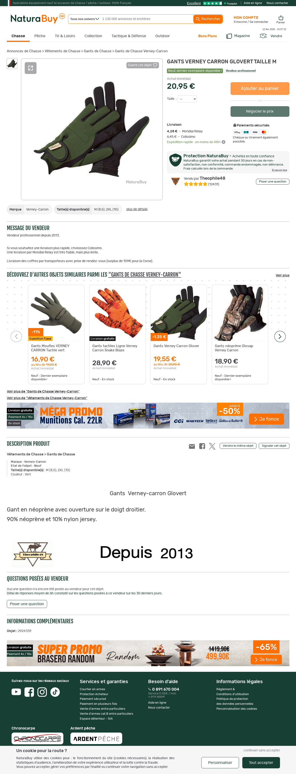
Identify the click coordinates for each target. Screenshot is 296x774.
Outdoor (162, 36)
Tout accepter (261, 763)
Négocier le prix (260, 111)
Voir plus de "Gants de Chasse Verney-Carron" (43, 391)
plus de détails (137, 209)
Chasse (18, 36)
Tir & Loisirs (65, 36)
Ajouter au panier (260, 88)
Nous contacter (277, 3)
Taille (171, 99)
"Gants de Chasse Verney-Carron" (144, 275)
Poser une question (272, 181)
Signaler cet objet (274, 445)
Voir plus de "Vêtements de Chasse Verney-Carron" (47, 398)
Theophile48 (204, 178)
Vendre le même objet (238, 445)
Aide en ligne (253, 3)
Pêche (39, 36)
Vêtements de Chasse (62, 51)
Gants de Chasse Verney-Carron (141, 51)
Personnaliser (220, 763)
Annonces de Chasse (24, 51)
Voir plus (282, 275)
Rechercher (208, 19)
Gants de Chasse (97, 51)
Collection (93, 36)
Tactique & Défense (129, 36)
